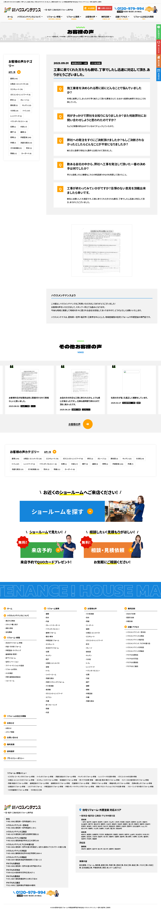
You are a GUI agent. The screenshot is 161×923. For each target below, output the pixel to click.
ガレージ (24, 100)
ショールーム (10, 681)
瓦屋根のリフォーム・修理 (80, 783)
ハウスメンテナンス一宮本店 (136, 632)
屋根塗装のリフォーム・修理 (39, 783)
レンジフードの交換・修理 (107, 777)
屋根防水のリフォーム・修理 (60, 783)
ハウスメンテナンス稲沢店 (135, 640)
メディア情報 (10, 732)
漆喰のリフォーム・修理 (99, 783)
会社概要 (90, 8)
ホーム (8, 608)
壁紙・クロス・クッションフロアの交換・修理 (110, 786)
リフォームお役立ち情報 (15, 716)
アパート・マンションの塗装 (15, 665)
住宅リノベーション (12, 662)
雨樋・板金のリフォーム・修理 (17, 783)
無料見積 (9, 744)
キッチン (26, 105)
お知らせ (9, 723)
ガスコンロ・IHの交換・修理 (127, 777)
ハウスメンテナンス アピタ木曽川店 (138, 643)
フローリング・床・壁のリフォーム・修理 (140, 786)
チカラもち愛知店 (132, 655)
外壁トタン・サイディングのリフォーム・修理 (79, 786)
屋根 (14, 78)
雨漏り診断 (130, 617)
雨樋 (13, 153)
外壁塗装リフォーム (52, 640)
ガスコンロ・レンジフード (20, 94)
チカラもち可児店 (132, 659)
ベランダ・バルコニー (19, 121)
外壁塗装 (25, 137)
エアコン (49, 697)
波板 (47, 667)
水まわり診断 (130, 614)
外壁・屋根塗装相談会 (13, 677)
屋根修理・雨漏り (11, 654)
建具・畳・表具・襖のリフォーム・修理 (107, 780)
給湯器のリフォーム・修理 (68, 780)
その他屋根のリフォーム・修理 (18, 790)
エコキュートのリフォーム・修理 (47, 780)
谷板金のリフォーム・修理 (16, 786)
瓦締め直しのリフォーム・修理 (142, 783)
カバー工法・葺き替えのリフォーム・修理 (135, 780)
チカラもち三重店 (132, 666)
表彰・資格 (9, 628)
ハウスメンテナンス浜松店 (135, 647)
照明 (13, 137)
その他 (14, 110)
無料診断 (129, 608)
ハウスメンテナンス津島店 (135, 651)
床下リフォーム (11, 658)
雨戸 (47, 659)
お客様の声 (90, 608)
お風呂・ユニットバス (19, 84)
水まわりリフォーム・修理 (14, 643)
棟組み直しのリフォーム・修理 (120, 783)
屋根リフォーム (51, 633)
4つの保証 (9, 673)
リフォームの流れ (11, 669)
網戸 (13, 132)
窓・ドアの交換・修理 (86, 780)
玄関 (13, 126)
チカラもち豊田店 (132, 662)
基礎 (23, 132)
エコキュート (16, 89)
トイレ (26, 110)
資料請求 (9, 751)
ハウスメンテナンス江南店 (135, 636)
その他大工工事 (36, 790)
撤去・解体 (49, 636)
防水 (29, 148)
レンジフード (16, 116)
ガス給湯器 (96, 63)
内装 (23, 126)
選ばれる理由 (10, 621)
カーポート (26, 153)
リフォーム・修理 (12, 637)
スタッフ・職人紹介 (12, 624)
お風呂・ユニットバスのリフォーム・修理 (21, 780)
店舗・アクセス (131, 627)
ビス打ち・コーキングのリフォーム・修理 (21, 777)
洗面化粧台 (26, 142)
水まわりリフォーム (52, 648)
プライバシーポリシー (14, 758)
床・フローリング (51, 705)
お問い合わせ (104, 8)
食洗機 (48, 690)
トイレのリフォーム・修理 (45, 777)
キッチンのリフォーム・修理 (87, 777)
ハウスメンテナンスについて (16, 615)
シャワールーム (51, 674)
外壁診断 (129, 621)
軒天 (13, 100)
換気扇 (14, 105)
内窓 (47, 712)
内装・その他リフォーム (13, 647)
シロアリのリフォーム (35, 786)
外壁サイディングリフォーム (55, 682)
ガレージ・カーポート (53, 625)
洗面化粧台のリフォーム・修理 (66, 777)
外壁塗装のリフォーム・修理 (53, 786)
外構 (13, 142)
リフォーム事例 (51, 608)
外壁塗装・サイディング (13, 650)
